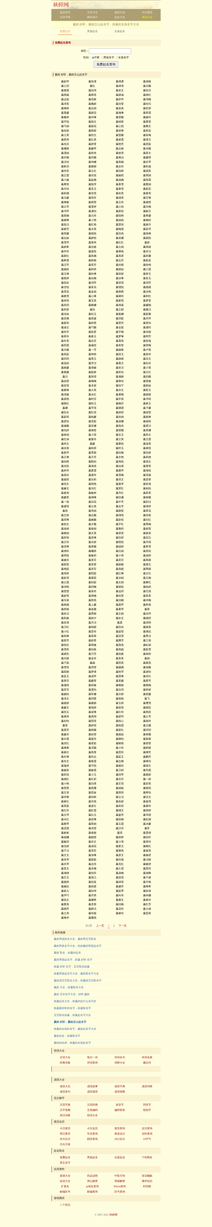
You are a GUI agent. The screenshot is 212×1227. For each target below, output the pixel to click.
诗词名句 (119, 1057)
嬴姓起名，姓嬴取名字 (67, 1035)
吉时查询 (147, 1133)
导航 (156, 4)
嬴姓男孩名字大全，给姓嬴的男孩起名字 (78, 945)
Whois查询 (120, 1186)
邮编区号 (65, 1191)
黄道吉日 (119, 1133)
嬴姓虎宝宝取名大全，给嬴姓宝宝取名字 (78, 980)
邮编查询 (92, 1191)
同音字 (147, 1104)
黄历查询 (119, 1128)
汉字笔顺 (65, 1110)
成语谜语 (92, 1091)
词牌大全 (119, 1062)
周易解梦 (119, 1181)
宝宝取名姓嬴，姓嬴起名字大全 (72, 1015)
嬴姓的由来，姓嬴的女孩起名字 (72, 1042)
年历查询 (92, 1133)
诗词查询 (92, 1062)
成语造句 (65, 1091)
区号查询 (119, 1191)
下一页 (123, 925)
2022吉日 (119, 1139)
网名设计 (92, 17)
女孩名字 (122, 57)
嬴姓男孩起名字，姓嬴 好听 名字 (73, 959)
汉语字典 (65, 17)
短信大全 (65, 1181)
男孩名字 (107, 57)
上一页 (100, 925)
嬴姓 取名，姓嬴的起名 (67, 952)
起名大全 (119, 17)
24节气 (147, 1139)
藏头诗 (147, 1062)
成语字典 (119, 1086)
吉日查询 (147, 1128)
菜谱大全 (65, 1175)
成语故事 (92, 1086)
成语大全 (119, 12)
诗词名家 (147, 1057)
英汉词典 (65, 1115)
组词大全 (92, 1115)
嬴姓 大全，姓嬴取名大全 (69, 987)
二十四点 (65, 1204)
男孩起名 (92, 31)
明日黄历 (65, 1133)
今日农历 (92, 1128)
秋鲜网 (63, 4)
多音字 (120, 1104)
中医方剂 (119, 1175)
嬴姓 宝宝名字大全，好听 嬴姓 (72, 994)
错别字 (147, 1110)
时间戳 (147, 1186)
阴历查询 (92, 1139)
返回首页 (65, 12)
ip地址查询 (92, 1186)
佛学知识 (147, 1181)
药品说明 (92, 1175)
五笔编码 (92, 1110)
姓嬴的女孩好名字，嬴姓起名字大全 (75, 1028)
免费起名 (65, 31)
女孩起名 (119, 31)
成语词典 (147, 1086)
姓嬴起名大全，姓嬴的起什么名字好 (75, 1001)
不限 (95, 57)
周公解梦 (92, 1181)
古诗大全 (92, 12)
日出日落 (65, 1144)
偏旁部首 (119, 1110)
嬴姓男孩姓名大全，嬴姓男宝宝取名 (75, 938)
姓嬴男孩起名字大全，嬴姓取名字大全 (76, 973)
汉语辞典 (92, 1104)
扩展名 (65, 1186)
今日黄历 (147, 12)
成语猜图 (119, 1091)
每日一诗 (92, 1057)
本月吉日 (65, 1139)
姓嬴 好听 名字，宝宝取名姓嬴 (72, 966)
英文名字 (65, 1162)
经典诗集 (65, 1062)
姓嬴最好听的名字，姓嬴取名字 (72, 1008)
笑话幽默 (147, 1175)
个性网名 (147, 1157)
